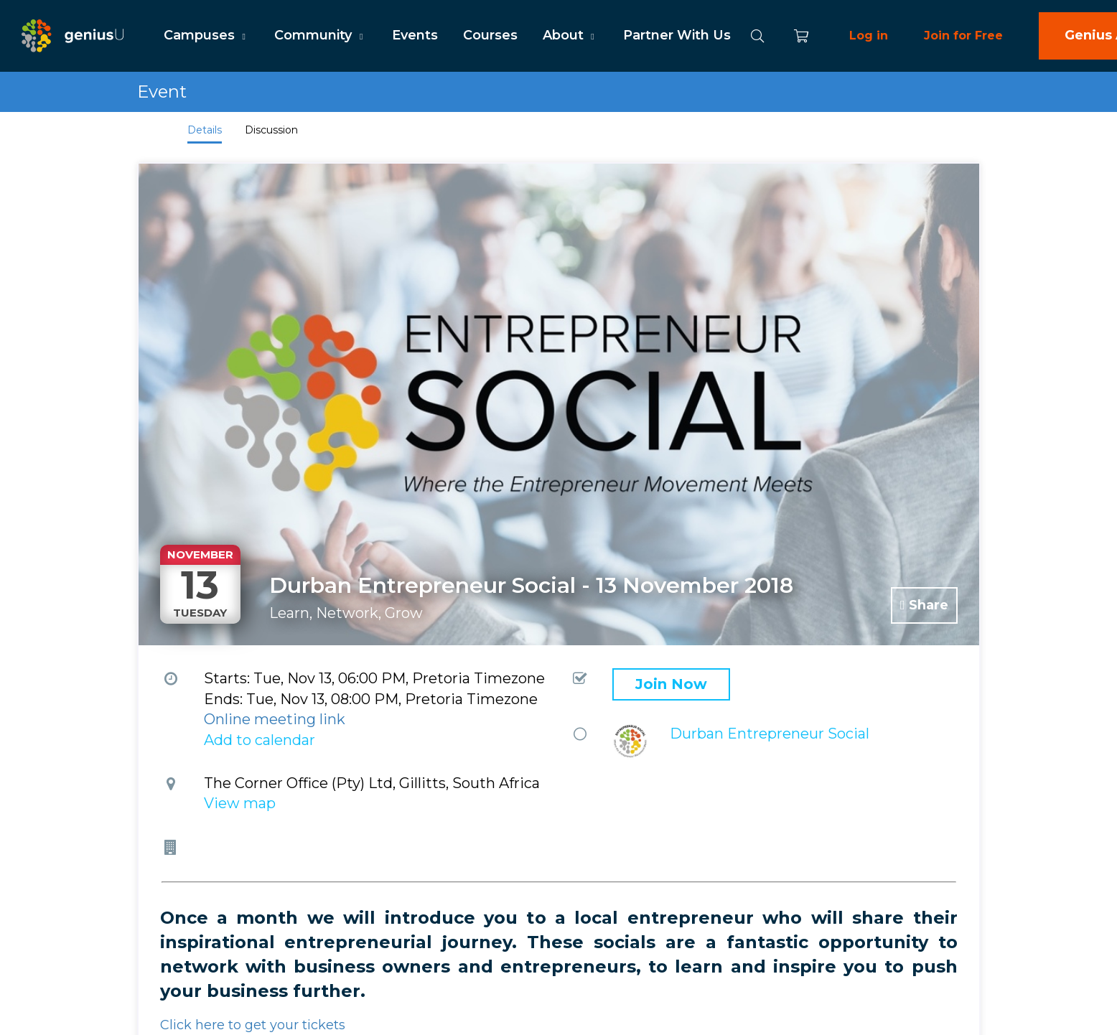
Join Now (671, 684)
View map (240, 803)
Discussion (271, 129)
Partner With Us (677, 35)
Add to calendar (259, 740)
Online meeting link (274, 719)
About (570, 35)
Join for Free (963, 35)
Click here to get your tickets (252, 1025)
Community (320, 35)
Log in (868, 35)
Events (415, 35)
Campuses (206, 35)
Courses (490, 35)
